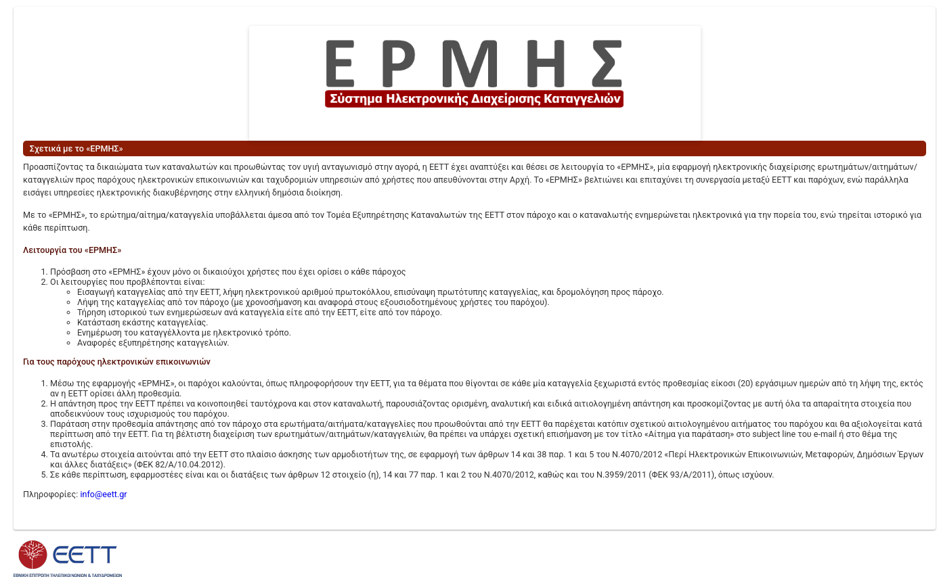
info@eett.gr (103, 494)
